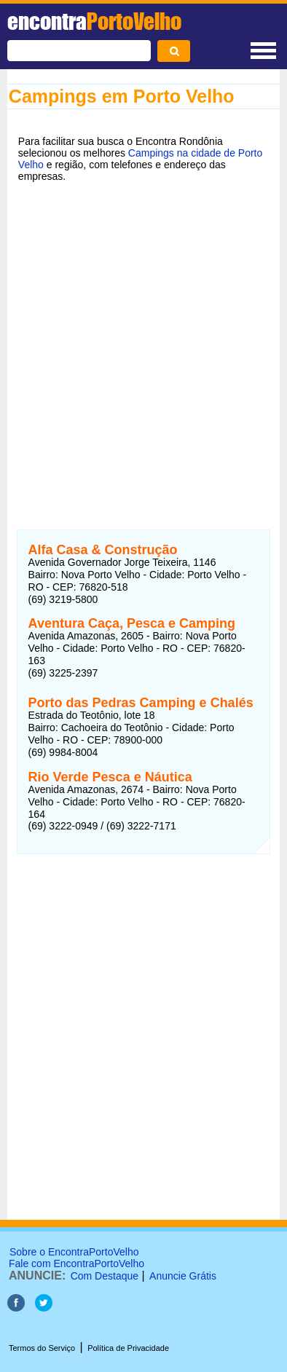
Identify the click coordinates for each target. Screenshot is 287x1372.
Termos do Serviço (42, 1348)
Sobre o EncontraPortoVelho (73, 1252)
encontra (94, 21)
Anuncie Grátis (182, 1276)
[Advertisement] (143, 346)
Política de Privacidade (128, 1348)
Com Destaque (104, 1276)
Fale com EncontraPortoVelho (76, 1263)
